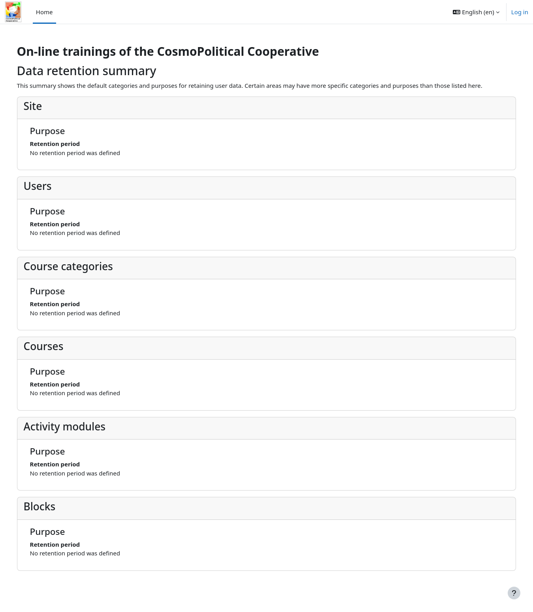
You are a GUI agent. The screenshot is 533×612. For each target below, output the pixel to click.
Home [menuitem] (44, 12)
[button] (476, 12)
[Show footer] (514, 593)
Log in (519, 12)
